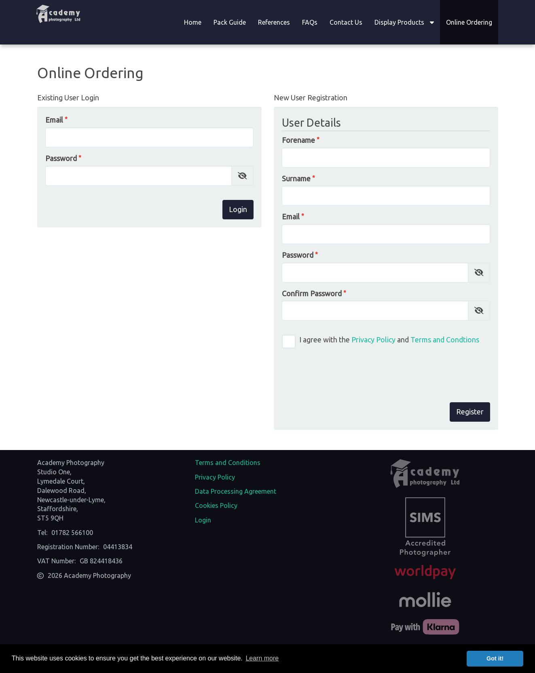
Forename (298, 140)
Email (54, 120)
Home (192, 22)
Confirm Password (312, 293)
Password (61, 158)
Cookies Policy (216, 505)
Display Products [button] (404, 22)
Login (203, 520)
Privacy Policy (373, 339)
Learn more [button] (262, 658)
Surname (296, 178)
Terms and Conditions (227, 462)
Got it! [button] (494, 658)
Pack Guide (230, 22)
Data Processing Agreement (235, 491)
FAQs (309, 22)
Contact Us (346, 22)
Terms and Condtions (444, 339)
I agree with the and (380, 341)
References (274, 22)
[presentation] (428, 372)
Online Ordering (469, 22)
